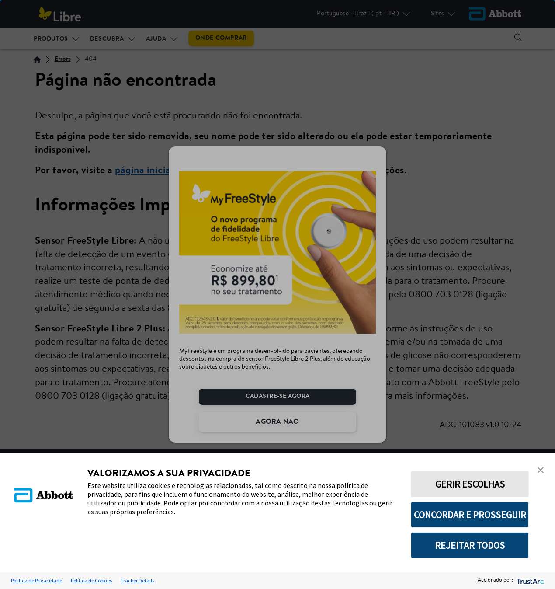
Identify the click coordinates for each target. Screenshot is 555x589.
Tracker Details (137, 580)
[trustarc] (529, 580)
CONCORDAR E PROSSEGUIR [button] (470, 515)
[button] (541, 470)
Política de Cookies (91, 580)
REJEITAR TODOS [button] (470, 545)
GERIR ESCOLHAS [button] (470, 484)
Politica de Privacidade (36, 580)
